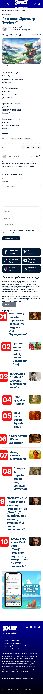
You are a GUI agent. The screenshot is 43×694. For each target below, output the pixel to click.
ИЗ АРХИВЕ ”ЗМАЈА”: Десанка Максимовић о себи (19, 380)
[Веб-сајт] (31, 156)
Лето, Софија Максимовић (19, 455)
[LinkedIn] (31, 269)
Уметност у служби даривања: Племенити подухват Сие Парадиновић (18, 324)
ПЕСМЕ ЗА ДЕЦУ (6, 14)
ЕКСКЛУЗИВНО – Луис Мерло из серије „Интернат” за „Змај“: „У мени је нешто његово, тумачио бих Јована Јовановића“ (17, 514)
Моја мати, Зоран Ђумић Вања (18, 419)
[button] (4, 4)
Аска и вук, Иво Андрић (19, 400)
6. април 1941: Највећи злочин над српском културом (20, 479)
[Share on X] (7, 35)
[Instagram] (40, 156)
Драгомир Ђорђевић (16, 138)
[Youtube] (31, 261)
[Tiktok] (11, 269)
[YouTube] (37, 156)
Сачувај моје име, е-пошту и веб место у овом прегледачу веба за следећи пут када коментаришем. (21, 232)
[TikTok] (39, 627)
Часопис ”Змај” (17, 27)
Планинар (28, 138)
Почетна (4, 10)
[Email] (11, 35)
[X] (31, 252)
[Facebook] (34, 156)
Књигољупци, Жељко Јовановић (17, 439)
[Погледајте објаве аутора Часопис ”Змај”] (4, 156)
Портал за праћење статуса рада (20, 277)
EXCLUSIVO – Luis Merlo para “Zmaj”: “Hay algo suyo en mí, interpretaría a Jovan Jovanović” (19, 552)
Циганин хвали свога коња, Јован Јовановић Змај (20, 354)
